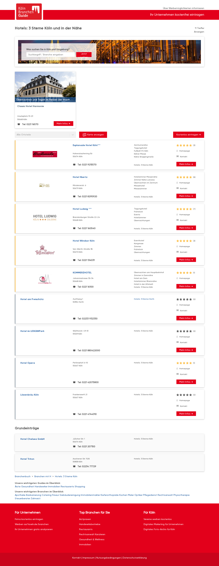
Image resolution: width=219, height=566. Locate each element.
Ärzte (18, 486)
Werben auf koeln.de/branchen (32, 524)
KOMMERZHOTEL (82, 272)
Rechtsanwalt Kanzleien (92, 534)
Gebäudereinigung (70, 495)
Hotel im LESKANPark (32, 331)
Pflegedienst (150, 495)
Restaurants (67, 486)
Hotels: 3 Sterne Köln (66, 476)
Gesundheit (27, 486)
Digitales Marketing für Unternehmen (163, 524)
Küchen (123, 495)
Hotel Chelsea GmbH (32, 439)
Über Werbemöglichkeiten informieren (183, 8)
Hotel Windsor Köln (84, 240)
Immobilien (54, 486)
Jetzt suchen (84, 54)
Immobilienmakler (90, 495)
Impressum (88, 557)
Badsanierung (33, 495)
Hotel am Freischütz (32, 299)
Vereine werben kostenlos (158, 519)
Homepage (184, 151)
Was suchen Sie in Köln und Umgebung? (48, 49)
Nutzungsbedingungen (108, 557)
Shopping (80, 486)
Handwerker (41, 486)
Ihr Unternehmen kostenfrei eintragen (177, 14)
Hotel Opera (27, 363)
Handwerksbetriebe (89, 524)
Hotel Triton (27, 459)
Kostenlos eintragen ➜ (188, 134)
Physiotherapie (181, 495)
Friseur (55, 495)
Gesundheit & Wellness (91, 539)
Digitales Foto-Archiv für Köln (159, 529)
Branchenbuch (23, 476)
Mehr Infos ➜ (63, 123)
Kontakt (183, 156)
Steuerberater (22, 498)
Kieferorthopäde (110, 495)
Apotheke (20, 495)
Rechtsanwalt (165, 495)
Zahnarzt (35, 498)
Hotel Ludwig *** (82, 209)
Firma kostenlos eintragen (29, 519)
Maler (131, 495)
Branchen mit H (42, 476)
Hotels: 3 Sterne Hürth (144, 299)
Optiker (138, 495)
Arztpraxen (85, 519)
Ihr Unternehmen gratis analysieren (34, 529)
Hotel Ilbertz (80, 177)
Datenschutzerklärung (135, 557)
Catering (46, 495)
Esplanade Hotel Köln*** (86, 145)
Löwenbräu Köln (29, 394)
